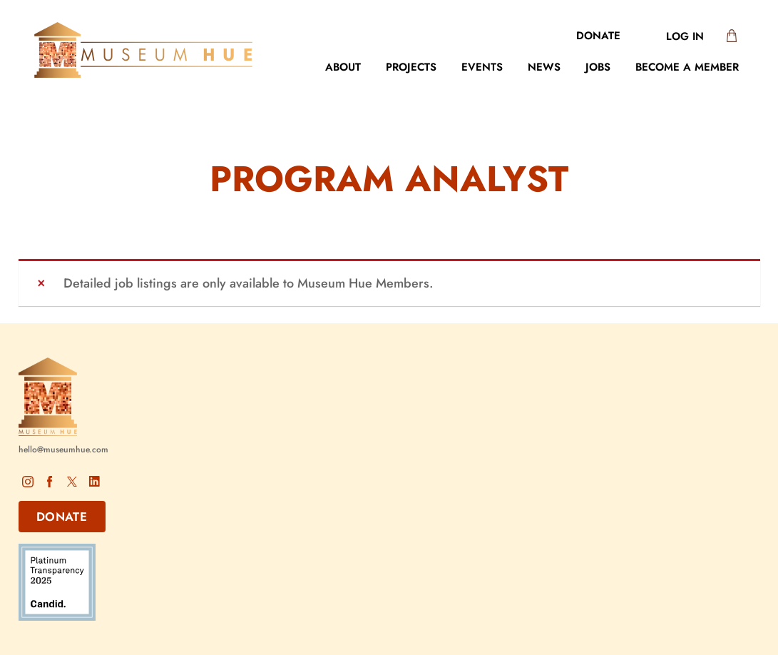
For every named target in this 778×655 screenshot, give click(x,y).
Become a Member (687, 67)
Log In (685, 36)
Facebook (50, 481)
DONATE (61, 516)
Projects (411, 67)
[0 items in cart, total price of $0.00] (728, 36)
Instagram (28, 481)
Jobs (597, 67)
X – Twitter (72, 481)
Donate (598, 36)
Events (482, 67)
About (343, 67)
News (544, 67)
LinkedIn (94, 481)
